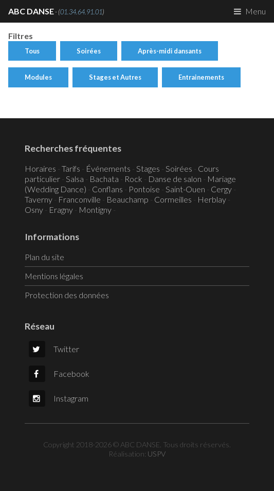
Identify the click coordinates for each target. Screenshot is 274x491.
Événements (108, 168)
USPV (157, 453)
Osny (34, 209)
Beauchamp (127, 199)
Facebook (59, 373)
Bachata (104, 179)
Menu (255, 11)
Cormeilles (173, 199)
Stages (148, 168)
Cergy (221, 189)
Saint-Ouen (185, 189)
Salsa (75, 179)
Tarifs (71, 168)
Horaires (40, 168)
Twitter (54, 349)
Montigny (95, 209)
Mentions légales (54, 276)
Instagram (58, 398)
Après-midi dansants (170, 51)
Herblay (211, 199)
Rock (133, 179)
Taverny (38, 199)
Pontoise (144, 189)
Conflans (107, 189)
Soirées (89, 51)
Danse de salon (175, 179)
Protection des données (67, 295)
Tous (32, 51)
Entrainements (201, 77)
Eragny (61, 209)
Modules (38, 77)
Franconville (79, 199)
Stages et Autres (115, 77)
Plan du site (44, 257)
